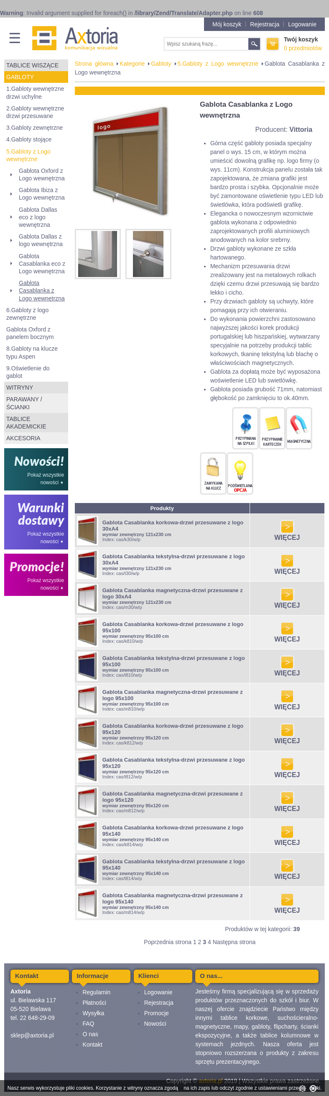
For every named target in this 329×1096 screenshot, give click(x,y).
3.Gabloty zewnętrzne (34, 127)
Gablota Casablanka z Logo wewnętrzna (42, 290)
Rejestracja (264, 24)
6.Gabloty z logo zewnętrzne (27, 314)
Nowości (155, 1023)
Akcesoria (23, 438)
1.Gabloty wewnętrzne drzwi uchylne (35, 92)
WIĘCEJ (287, 534)
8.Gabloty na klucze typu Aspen (32, 352)
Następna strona (234, 942)
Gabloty (20, 77)
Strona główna (94, 63)
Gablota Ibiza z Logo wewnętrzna (42, 194)
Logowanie (302, 24)
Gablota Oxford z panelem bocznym (30, 333)
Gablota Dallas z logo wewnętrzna (41, 240)
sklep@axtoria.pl (32, 1035)
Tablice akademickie (26, 423)
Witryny (19, 387)
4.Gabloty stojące (28, 139)
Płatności (94, 1002)
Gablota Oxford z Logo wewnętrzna (42, 174)
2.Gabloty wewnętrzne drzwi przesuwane (35, 112)
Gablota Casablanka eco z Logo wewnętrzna (42, 264)
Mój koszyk (226, 24)
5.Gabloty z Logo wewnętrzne (28, 155)
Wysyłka (93, 1013)
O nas (90, 1034)
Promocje (156, 1013)
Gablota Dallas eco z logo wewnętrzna (38, 217)
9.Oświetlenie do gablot (28, 372)
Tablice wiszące (32, 65)
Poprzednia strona (167, 942)
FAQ (88, 1023)
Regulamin (96, 992)
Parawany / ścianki (24, 403)
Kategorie (132, 63)
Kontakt (92, 1044)
